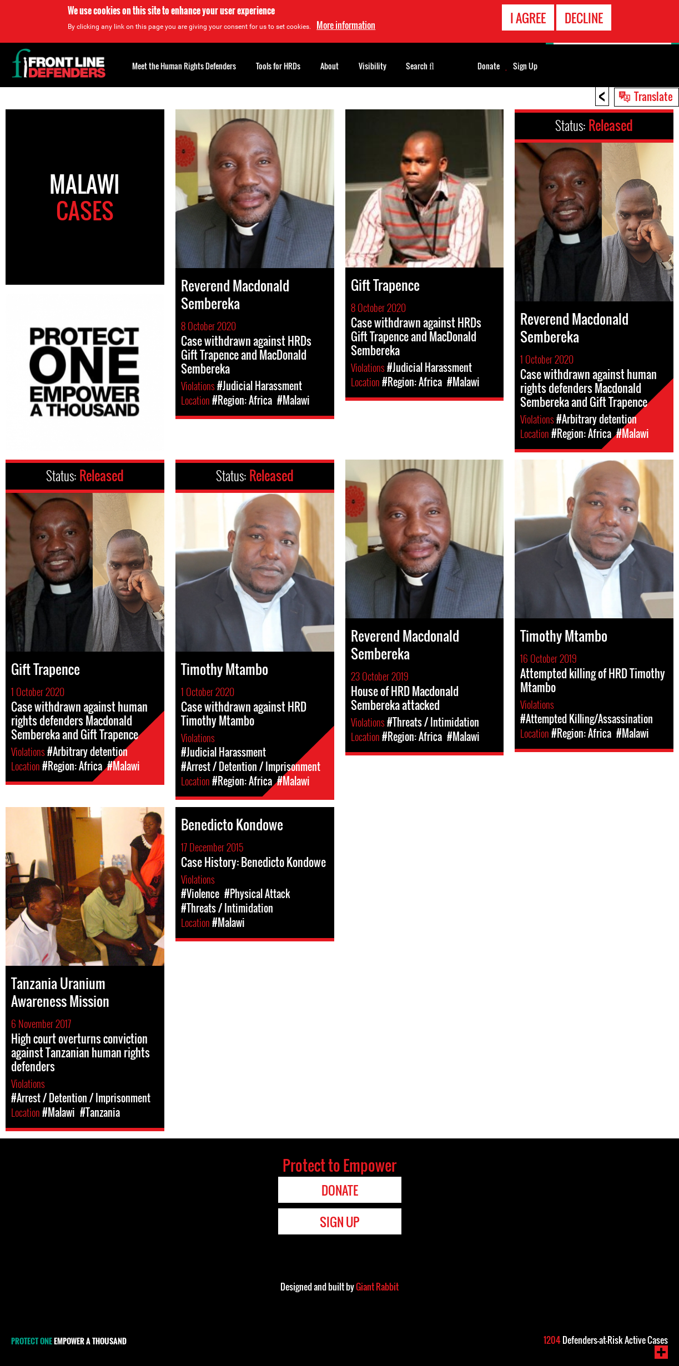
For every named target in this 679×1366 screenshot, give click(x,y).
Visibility (372, 66)
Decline (584, 17)
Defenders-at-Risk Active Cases (606, 1340)
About (329, 66)
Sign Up (525, 66)
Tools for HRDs (278, 66)
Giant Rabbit (377, 1286)
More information (345, 24)
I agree (528, 17)
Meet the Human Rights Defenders (184, 66)
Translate (653, 96)
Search (420, 65)
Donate (488, 66)
